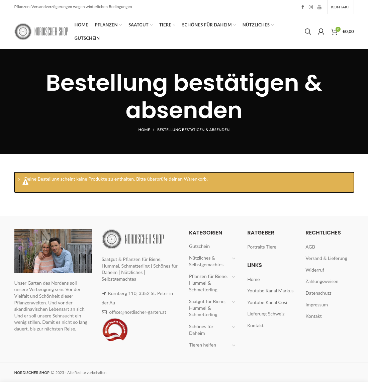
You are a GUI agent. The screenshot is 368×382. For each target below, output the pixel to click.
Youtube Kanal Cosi (267, 302)
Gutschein (199, 246)
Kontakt (255, 325)
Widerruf (314, 270)
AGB (310, 247)
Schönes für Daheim (201, 329)
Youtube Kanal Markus (270, 290)
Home (144, 129)
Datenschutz (318, 293)
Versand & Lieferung (326, 258)
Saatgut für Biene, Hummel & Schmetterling (207, 307)
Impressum (316, 304)
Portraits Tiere (261, 247)
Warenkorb (195, 179)
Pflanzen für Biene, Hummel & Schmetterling (208, 282)
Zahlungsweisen (321, 281)
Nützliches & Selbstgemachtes (206, 261)
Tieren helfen (202, 345)
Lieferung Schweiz (266, 313)
